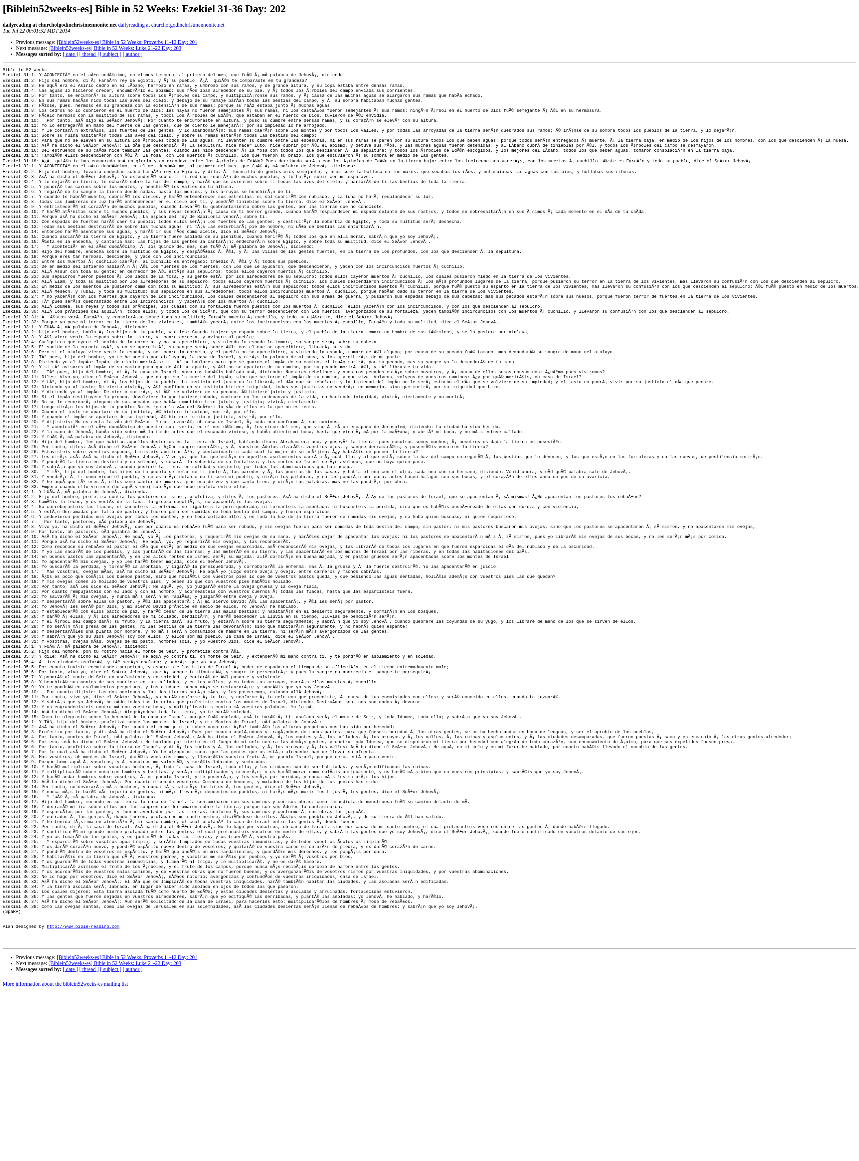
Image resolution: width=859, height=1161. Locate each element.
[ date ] (70, 54)
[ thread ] (89, 54)
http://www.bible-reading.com (83, 1094)
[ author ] (133, 54)
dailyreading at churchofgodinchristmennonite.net (171, 25)
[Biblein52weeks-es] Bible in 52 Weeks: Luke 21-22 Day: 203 (115, 48)
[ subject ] (110, 54)
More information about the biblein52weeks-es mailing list (65, 1155)
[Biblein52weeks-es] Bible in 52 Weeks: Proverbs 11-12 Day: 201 (127, 42)
